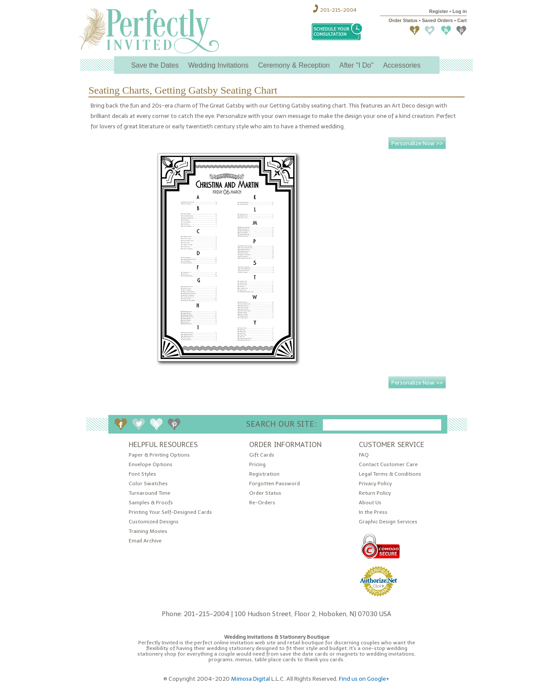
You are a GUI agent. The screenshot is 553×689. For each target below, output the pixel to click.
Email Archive (145, 541)
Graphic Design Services (388, 522)
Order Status (265, 493)
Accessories (401, 65)
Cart (462, 20)
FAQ (364, 455)
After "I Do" (356, 65)
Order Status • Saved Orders (421, 20)
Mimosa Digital (250, 678)
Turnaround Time (149, 493)
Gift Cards (261, 455)
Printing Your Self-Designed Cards (170, 512)
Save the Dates (155, 65)
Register (438, 11)
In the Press (373, 512)
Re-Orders (262, 503)
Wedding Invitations (218, 65)
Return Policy (375, 493)
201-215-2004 (338, 10)
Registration (264, 474)
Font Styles (142, 474)
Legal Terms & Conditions (390, 474)
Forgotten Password (274, 484)
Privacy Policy (375, 484)
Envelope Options (150, 464)
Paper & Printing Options (159, 455)
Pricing (257, 464)
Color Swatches (148, 484)
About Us (370, 503)
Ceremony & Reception (294, 65)
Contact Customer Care (388, 464)
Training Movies (148, 531)
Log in (459, 11)
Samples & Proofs (151, 503)
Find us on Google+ (364, 678)
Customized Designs (154, 522)
